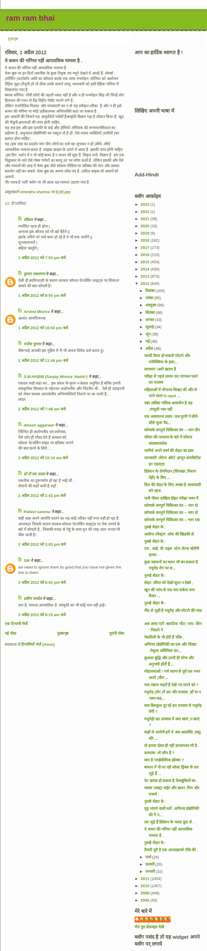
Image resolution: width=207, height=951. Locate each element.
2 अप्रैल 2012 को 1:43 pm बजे (42, 495)
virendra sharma (156, 919)
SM (27, 560)
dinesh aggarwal (39, 425)
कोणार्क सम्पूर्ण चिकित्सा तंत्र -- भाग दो (170, 505)
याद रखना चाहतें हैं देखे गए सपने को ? (171, 685)
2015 (145, 262)
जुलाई (150, 327)
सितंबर (150, 312)
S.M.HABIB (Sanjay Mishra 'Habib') (56, 376)
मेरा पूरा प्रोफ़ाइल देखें (149, 927)
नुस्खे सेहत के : (154, 527)
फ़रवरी (150, 864)
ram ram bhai (30, 17)
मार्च (148, 857)
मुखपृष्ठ (13, 39)
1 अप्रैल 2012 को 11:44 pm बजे (43, 360)
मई (148, 341)
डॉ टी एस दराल (34, 474)
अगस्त (150, 319)
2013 (145, 276)
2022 (145, 211)
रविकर (29, 219)
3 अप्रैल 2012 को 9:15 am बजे (42, 615)
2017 (145, 247)
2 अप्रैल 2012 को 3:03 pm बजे (42, 544)
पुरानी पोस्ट (116, 633)
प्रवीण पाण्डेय (33, 598)
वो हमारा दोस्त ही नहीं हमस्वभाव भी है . (171, 745)
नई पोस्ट (10, 633)
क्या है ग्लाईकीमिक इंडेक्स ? (164, 760)
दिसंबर (150, 290)
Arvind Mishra (37, 311)
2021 (145, 219)
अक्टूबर (151, 305)
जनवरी (150, 871)
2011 (145, 878)
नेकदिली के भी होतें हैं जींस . (164, 637)
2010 (145, 886)
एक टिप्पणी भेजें (16, 624)
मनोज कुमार (32, 344)
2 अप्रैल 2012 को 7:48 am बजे (42, 409)
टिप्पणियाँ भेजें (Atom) (38, 644)
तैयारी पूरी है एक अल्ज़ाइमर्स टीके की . (171, 850)
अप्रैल (149, 348)
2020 (145, 226)
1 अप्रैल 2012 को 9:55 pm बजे (42, 295)
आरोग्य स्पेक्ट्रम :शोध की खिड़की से (169, 534)
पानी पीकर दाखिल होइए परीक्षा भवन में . (172, 498)
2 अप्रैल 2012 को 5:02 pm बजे (42, 582)
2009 (145, 893)
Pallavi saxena (37, 511)
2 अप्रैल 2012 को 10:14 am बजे (43, 458)
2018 (145, 240)
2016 (145, 255)
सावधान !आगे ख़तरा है (160, 369)
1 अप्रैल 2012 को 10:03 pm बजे (43, 328)
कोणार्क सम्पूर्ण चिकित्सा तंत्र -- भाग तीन (172, 430)
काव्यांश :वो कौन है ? (159, 753)
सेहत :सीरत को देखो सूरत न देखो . (168, 582)
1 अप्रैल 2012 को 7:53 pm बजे (42, 257)
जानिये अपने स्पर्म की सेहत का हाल (169, 450)
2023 (145, 204)
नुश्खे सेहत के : (155, 575)
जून (148, 334)
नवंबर (149, 298)
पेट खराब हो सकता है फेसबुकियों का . (170, 780)
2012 (145, 283)
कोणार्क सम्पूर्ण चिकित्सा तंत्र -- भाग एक (172, 520)
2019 (145, 233)
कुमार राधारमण (34, 274)
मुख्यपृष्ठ (63, 633)
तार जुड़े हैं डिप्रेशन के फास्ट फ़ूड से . (169, 822)
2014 (145, 269)
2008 (145, 900)
